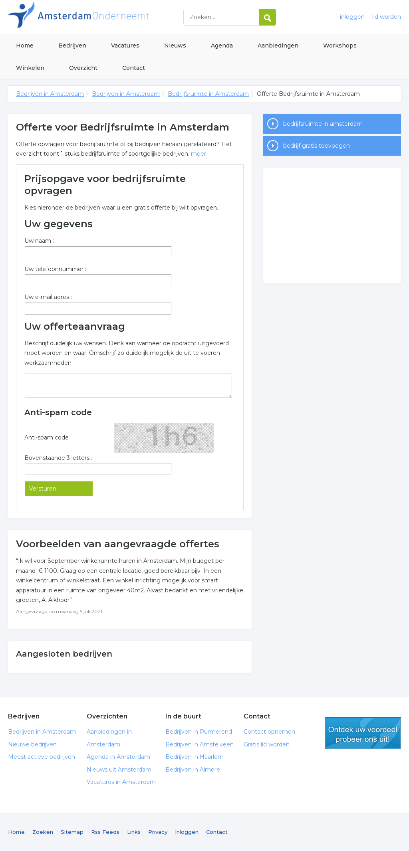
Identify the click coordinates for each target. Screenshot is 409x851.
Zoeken (42, 832)
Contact (133, 67)
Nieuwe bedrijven (32, 744)
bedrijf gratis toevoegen (316, 145)
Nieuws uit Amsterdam (119, 769)
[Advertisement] (332, 225)
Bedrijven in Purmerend (198, 731)
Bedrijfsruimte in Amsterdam (208, 93)
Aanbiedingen (278, 45)
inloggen (352, 16)
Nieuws (175, 45)
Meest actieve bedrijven (41, 756)
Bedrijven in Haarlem (194, 756)
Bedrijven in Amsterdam (108, 17)
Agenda (222, 45)
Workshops (340, 45)
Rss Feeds (105, 832)
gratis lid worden (363, 733)
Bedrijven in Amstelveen (199, 744)
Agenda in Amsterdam (118, 756)
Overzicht (83, 67)
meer (198, 153)
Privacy (157, 832)
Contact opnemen (269, 731)
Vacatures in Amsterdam (121, 782)
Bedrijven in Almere (192, 769)
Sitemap (72, 832)
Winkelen (30, 67)
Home (25, 45)
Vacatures (125, 45)
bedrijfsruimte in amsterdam (323, 123)
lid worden (386, 16)
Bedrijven (72, 45)
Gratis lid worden (267, 744)
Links (134, 832)
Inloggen (187, 832)
